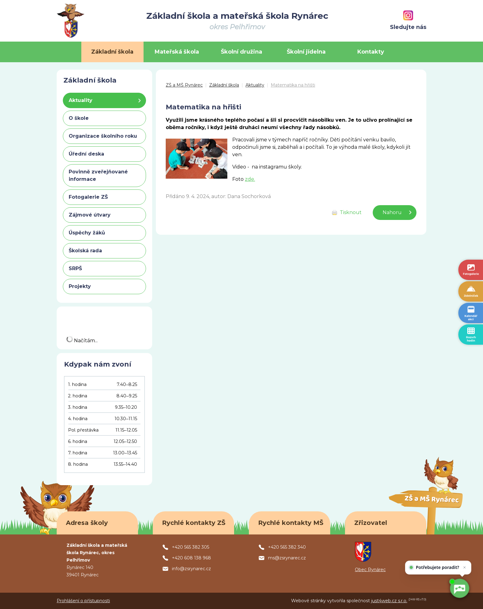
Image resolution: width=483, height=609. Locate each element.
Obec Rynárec (370, 569)
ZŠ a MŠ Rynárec (184, 85)
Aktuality (255, 85)
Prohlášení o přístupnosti (83, 600)
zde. (250, 179)
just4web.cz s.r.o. (389, 600)
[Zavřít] (464, 566)
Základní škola (224, 85)
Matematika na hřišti (293, 85)
